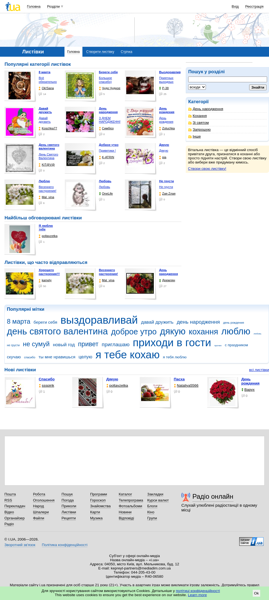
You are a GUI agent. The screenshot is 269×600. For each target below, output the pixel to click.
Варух (248, 390)
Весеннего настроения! (47, 188)
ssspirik (46, 385)
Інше (194, 136)
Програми (98, 494)
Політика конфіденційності (64, 545)
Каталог (125, 494)
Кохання (197, 116)
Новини (125, 512)
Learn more (197, 595)
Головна (34, 6)
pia (162, 157)
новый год (64, 344)
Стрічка (126, 52)
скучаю (14, 356)
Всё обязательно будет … (48, 81)
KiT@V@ (47, 165)
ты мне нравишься (57, 356)
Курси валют (158, 500)
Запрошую (199, 129)
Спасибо (47, 379)
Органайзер (14, 518)
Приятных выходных (166, 79)
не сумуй (36, 344)
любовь (257, 333)
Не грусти (166, 187)
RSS (8, 500)
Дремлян (167, 280)
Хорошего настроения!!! (49, 272)
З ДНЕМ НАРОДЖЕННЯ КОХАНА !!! (110, 121)
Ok (256, 593)
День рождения (166, 120)
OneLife (106, 193)
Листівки (68, 512)
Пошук (67, 494)
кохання (203, 331)
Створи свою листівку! (207, 169)
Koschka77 (48, 128)
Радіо (9, 524)
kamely (45, 280)
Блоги (152, 506)
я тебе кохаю (128, 355)
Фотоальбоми (130, 506)
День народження (205, 109)
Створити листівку (100, 52)
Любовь (104, 187)
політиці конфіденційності (198, 591)
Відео (9, 512)
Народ (38, 506)
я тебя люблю (175, 357)
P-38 (164, 88)
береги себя (45, 322)
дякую (172, 331)
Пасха (179, 379)
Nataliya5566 (186, 385)
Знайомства (100, 506)
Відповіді (126, 518)
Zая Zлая (167, 193)
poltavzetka (48, 236)
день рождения (233, 322)
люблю (235, 331)
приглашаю (116, 344)
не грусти (13, 345)
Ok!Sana (46, 88)
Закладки (155, 494)
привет (88, 344)
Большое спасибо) (105, 79)
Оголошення (44, 500)
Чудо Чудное (109, 88)
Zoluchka (167, 128)
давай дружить (157, 322)
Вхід (235, 6)
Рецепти (68, 518)
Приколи (68, 506)
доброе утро (134, 331)
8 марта (18, 321)
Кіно (150, 512)
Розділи (53, 6)
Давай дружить (44, 120)
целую (85, 356)
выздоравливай (99, 320)
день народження (198, 322)
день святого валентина (57, 331)
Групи (152, 518)
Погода (67, 500)
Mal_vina (46, 197)
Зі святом (198, 123)
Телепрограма (131, 500)
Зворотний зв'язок (19, 545)
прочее (218, 345)
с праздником (236, 345)
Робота (39, 494)
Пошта (10, 494)
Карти (95, 512)
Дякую (163, 150)
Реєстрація (254, 6)
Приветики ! (107, 150)
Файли (38, 518)
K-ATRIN (106, 157)
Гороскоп (98, 500)
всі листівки (259, 370)
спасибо (29, 357)
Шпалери (41, 512)
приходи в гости (172, 342)
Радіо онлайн (212, 496)
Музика (96, 518)
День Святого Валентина (48, 156)
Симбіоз (106, 128)
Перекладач (14, 506)
